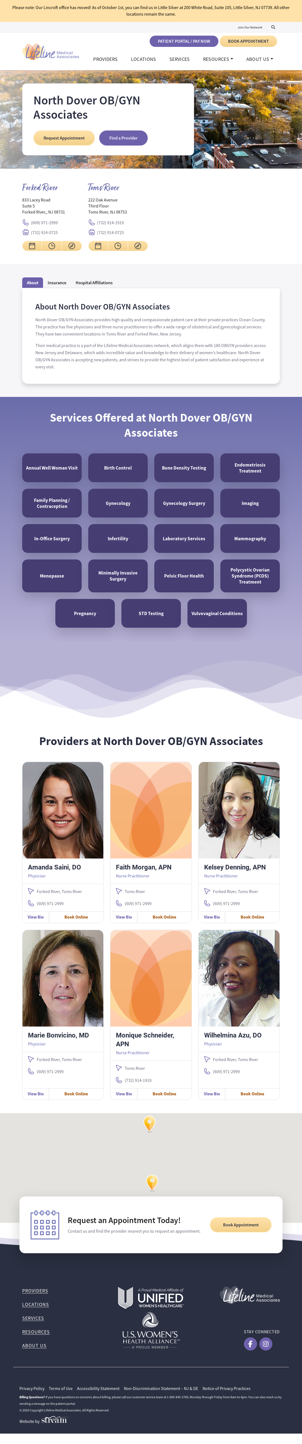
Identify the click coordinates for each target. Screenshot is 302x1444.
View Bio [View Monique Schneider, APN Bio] (124, 1104)
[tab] (94, 285)
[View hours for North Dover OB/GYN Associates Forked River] (52, 248)
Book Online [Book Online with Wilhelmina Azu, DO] (252, 1104)
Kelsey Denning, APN (235, 877)
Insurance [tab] (57, 285)
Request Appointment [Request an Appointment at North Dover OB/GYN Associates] (64, 141)
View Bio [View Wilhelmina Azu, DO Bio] (212, 1104)
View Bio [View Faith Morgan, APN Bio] (124, 927)
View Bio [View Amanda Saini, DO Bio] (36, 927)
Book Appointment (248, 41)
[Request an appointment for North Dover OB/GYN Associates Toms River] (98, 248)
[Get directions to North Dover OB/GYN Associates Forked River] (72, 248)
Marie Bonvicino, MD (58, 1045)
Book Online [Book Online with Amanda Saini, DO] (76, 927)
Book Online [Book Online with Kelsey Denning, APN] (252, 927)
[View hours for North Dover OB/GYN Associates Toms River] (118, 248)
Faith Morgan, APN (144, 877)
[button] (152, 1199)
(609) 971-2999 (44, 225)
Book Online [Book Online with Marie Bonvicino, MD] (76, 1104)
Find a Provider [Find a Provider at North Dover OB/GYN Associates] (123, 141)
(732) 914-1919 (110, 225)
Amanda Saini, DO (54, 877)
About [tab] (32, 285)
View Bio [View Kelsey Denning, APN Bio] (212, 927)
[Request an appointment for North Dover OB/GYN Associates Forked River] (32, 248)
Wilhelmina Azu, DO (233, 1045)
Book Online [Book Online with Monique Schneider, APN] (164, 1104)
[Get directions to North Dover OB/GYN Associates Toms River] (138, 248)
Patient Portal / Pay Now (184, 41)
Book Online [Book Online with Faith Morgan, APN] (164, 927)
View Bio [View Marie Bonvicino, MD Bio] (36, 1104)
